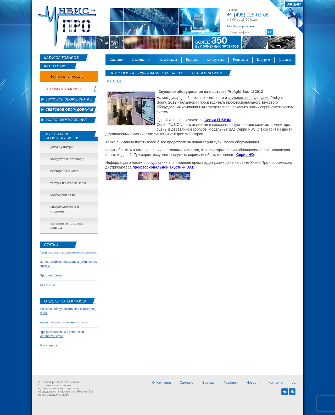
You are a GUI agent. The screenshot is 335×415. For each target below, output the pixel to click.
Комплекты (168, 59)
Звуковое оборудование (69, 99)
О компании (141, 59)
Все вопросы (49, 345)
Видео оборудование (66, 120)
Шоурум (263, 59)
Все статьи (47, 285)
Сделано (116, 59)
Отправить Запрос (63, 89)
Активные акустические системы (64, 322)
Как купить (215, 59)
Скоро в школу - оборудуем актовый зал (69, 252)
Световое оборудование (69, 109)
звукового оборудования (248, 98)
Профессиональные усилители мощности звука (62, 334)
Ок (269, 31)
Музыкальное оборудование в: (62, 136)
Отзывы (285, 59)
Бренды (192, 59)
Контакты (240, 59)
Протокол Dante (51, 275)
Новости (253, 382)
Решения (231, 382)
